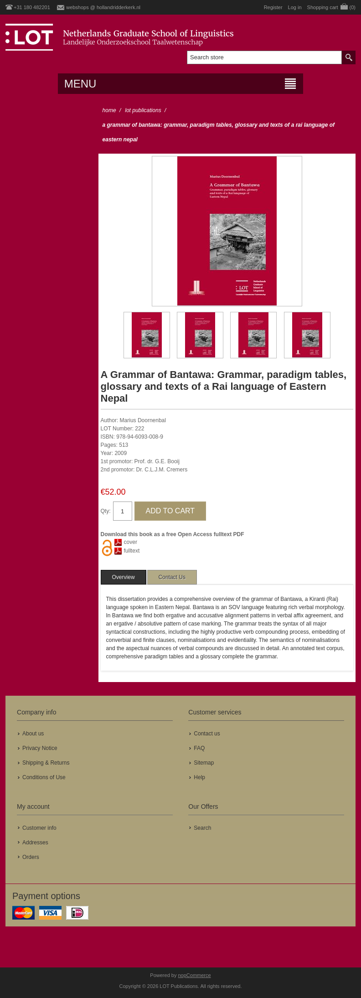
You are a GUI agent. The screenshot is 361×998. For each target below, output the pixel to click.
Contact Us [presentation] (172, 577)
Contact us (207, 733)
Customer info (39, 828)
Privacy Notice (39, 748)
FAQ (199, 748)
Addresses (35, 842)
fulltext (132, 551)
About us (33, 733)
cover (130, 542)
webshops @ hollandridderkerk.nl (103, 7)
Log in (295, 7)
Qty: (106, 511)
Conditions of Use (44, 777)
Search (202, 828)
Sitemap (204, 763)
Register (273, 7)
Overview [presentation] (123, 577)
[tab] (123, 577)
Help (199, 777)
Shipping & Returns (45, 763)
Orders (30, 857)
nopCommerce (194, 975)
